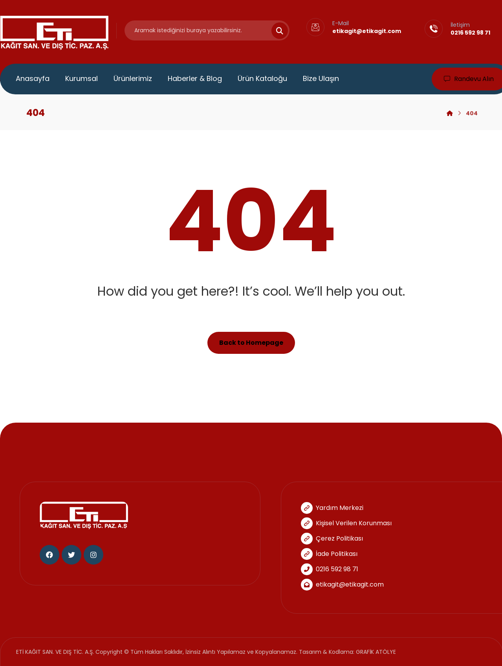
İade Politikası (329, 553)
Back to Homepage (251, 342)
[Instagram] (93, 555)
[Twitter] (71, 555)
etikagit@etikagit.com (342, 584)
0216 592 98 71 (329, 569)
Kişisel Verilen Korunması (346, 523)
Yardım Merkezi (332, 507)
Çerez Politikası (332, 538)
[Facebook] (49, 555)
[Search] (275, 30)
